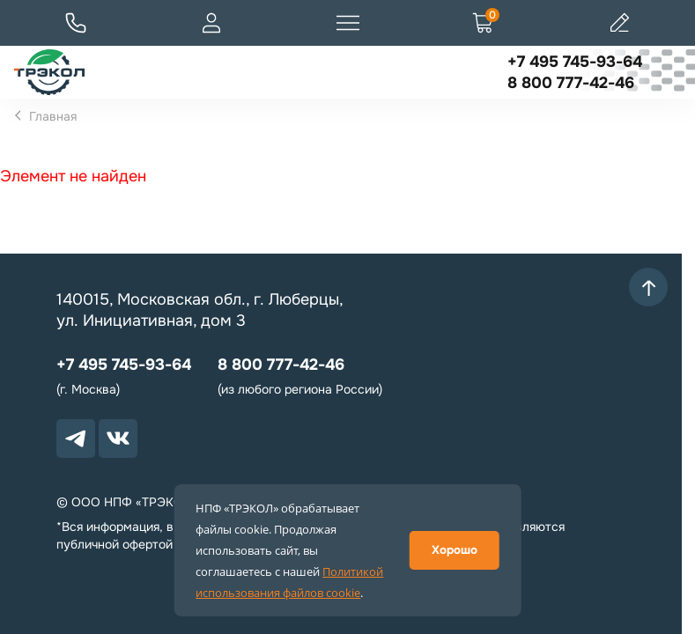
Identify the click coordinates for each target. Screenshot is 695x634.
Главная (53, 116)
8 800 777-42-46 (570, 82)
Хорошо (454, 549)
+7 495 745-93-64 (574, 61)
